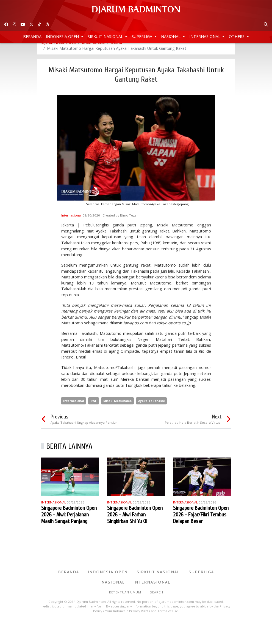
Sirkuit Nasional (106, 36)
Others (237, 36)
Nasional (171, 36)
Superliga (142, 36)
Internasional (205, 36)
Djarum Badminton (58, 49)
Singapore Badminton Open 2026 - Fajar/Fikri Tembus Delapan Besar (201, 522)
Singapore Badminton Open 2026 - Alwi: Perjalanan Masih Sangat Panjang (69, 522)
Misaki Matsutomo (117, 408)
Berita (116, 49)
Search (156, 599)
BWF (93, 408)
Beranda (32, 36)
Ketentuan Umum (125, 599)
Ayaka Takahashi (151, 408)
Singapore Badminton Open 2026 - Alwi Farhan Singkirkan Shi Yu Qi (135, 522)
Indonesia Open (63, 36)
